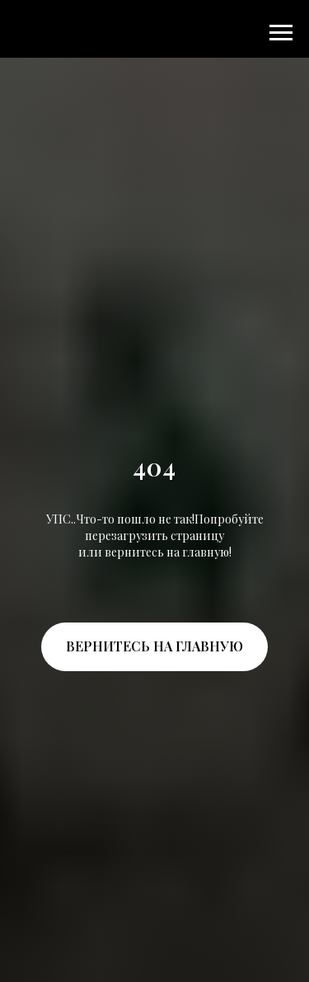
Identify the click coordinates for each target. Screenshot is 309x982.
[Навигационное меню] (281, 33)
